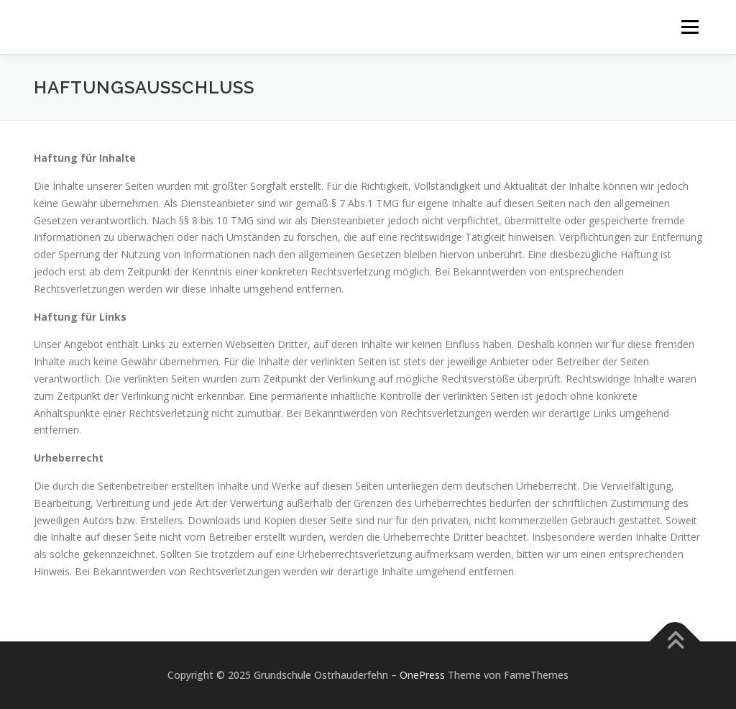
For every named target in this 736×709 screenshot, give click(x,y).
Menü (689, 27)
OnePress (422, 675)
